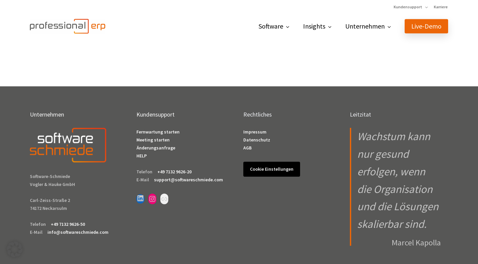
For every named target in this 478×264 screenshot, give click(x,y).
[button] (14, 249)
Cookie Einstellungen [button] (271, 169)
